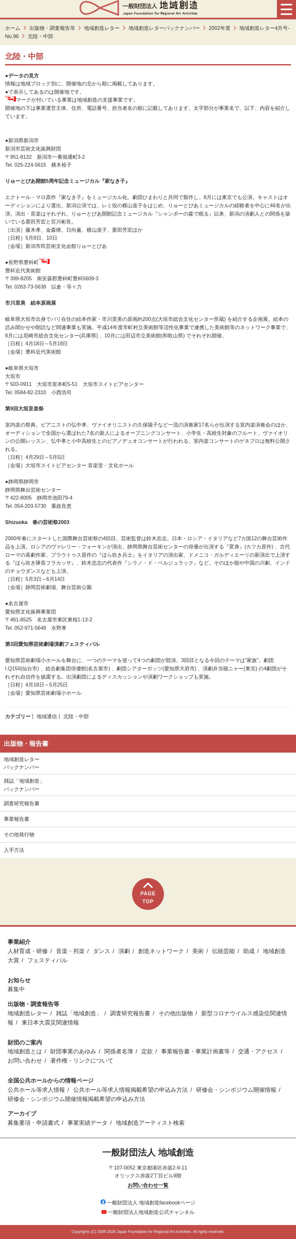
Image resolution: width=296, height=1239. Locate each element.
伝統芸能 (223, 951)
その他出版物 (176, 1013)
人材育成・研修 (28, 951)
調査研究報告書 (21, 803)
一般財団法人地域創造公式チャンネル (148, 1212)
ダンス (101, 951)
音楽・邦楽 (70, 951)
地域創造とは (25, 1051)
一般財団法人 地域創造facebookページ (148, 1202)
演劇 (124, 951)
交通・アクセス (258, 1051)
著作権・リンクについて (81, 1060)
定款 (147, 1051)
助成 (249, 951)
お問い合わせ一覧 (148, 1185)
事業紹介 (19, 942)
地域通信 (47, 716)
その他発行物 (19, 834)
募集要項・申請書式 (33, 1123)
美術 (198, 951)
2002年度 (219, 28)
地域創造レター (102, 28)
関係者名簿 (118, 1051)
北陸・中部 (76, 716)
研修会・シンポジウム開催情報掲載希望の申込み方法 (76, 1099)
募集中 (16, 989)
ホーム (12, 28)
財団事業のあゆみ (73, 1051)
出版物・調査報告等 (52, 28)
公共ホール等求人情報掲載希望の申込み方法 (130, 1090)
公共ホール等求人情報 (36, 1090)
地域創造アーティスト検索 (150, 1123)
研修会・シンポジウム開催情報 (236, 1090)
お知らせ (19, 980)
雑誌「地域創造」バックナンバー (24, 785)
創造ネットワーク (161, 951)
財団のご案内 (25, 1042)
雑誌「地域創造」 (79, 1013)
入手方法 (14, 850)
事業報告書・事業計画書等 (195, 1051)
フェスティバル (47, 960)
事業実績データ (87, 1123)
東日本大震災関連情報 (50, 1022)
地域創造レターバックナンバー (164, 28)
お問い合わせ (25, 1060)
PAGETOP (148, 893)
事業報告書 (16, 819)
